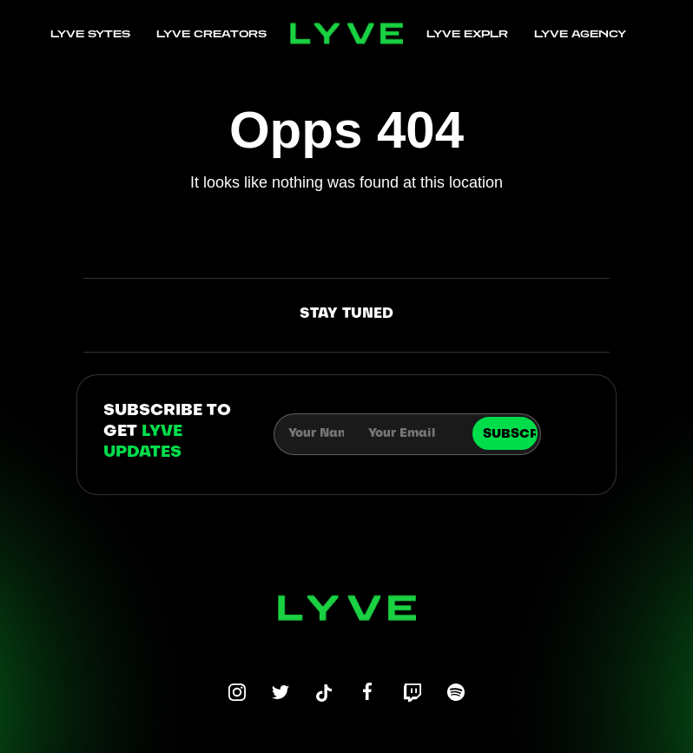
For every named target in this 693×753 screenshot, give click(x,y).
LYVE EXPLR (467, 33)
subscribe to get (167, 432)
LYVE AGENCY (580, 33)
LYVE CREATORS (211, 33)
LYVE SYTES (90, 33)
